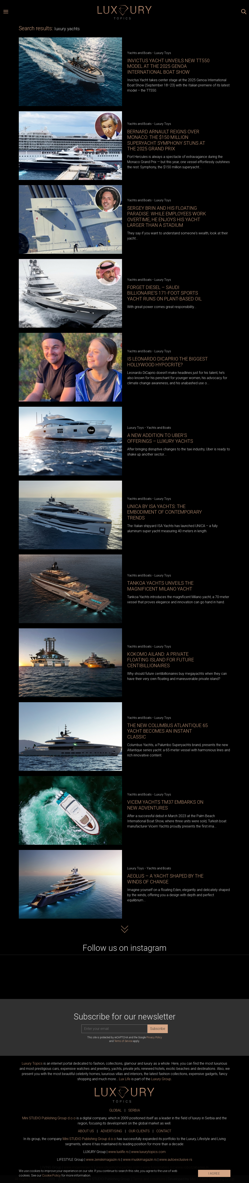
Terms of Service (123, 1041)
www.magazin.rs (103, 1160)
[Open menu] (6, 12)
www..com (148, 1152)
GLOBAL (115, 1110)
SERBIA (134, 1110)
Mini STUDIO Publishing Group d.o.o (49, 1118)
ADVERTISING (111, 1131)
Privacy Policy (154, 1037)
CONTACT (163, 1131)
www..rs (118, 1152)
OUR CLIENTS (139, 1131)
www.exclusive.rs (175, 1160)
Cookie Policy (51, 1175)
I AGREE (214, 1173)
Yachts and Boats (139, 53)
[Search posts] (243, 12)
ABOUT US (86, 1131)
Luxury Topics (32, 1063)
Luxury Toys (162, 53)
